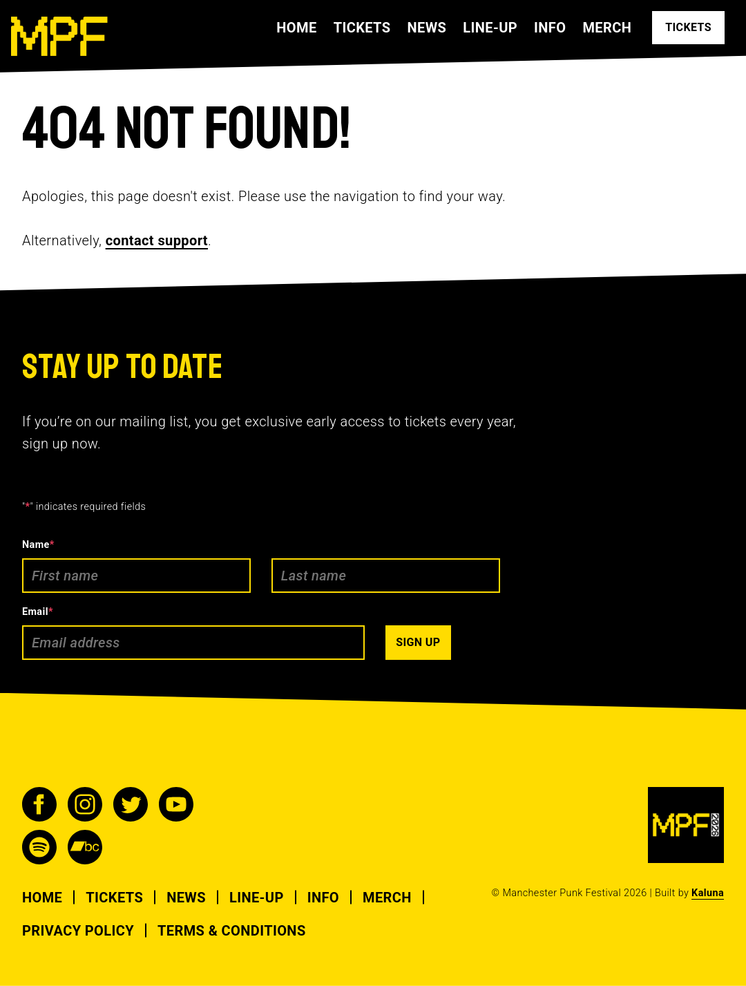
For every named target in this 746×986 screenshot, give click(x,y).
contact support (157, 240)
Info (550, 27)
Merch (606, 27)
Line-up (490, 27)
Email (37, 612)
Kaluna (707, 893)
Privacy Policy (78, 930)
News (426, 27)
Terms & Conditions (231, 930)
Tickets (362, 27)
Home (296, 27)
